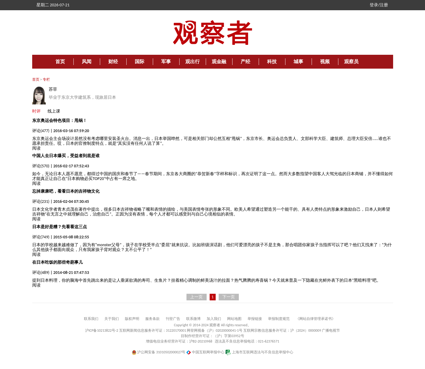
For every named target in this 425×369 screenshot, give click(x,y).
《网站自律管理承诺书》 (315, 319)
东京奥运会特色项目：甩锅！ (59, 120)
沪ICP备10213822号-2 (101, 330)
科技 (272, 61)
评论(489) (41, 272)
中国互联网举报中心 (205, 352)
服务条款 (152, 319)
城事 (298, 61)
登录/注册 (379, 5)
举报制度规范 (279, 319)
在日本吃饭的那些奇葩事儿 (57, 262)
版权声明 (132, 319)
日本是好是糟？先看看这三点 (59, 226)
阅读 (36, 148)
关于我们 (111, 319)
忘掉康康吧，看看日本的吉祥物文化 (66, 191)
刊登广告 (173, 319)
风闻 (86, 61)
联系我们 (91, 319)
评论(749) (41, 237)
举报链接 (255, 319)
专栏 (46, 79)
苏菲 (53, 89)
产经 (245, 61)
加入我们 (214, 319)
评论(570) (41, 166)
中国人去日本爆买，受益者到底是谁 (66, 155)
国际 (139, 61)
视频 (325, 61)
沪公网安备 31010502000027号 (159, 352)
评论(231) (41, 201)
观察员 (351, 61)
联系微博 (193, 319)
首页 (60, 61)
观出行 (192, 61)
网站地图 (234, 319)
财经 (113, 61)
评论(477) (41, 130)
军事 (166, 61)
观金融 (219, 61)
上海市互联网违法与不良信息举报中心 (259, 352)
